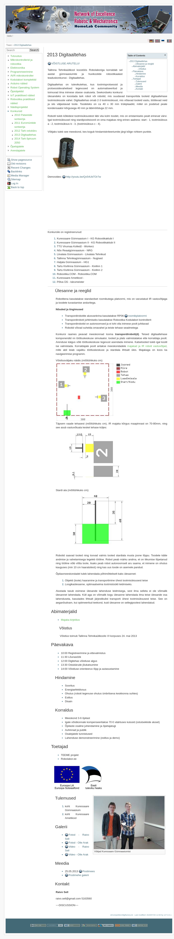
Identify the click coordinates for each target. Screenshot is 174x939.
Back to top (17, 187)
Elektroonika (17, 67)
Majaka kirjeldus (70, 619)
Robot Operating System (24, 87)
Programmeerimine (21, 71)
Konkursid (16, 111)
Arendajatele (17, 150)
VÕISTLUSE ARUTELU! (65, 63)
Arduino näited (18, 83)
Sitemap (16, 179)
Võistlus (142, 69)
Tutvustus (16, 56)
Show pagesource (21, 159)
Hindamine (141, 74)
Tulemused (141, 81)
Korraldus (140, 76)
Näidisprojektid (19, 107)
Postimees (89, 871)
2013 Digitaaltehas (22, 45)
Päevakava (138, 71)
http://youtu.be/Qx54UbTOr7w (83, 176)
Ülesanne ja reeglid (145, 64)
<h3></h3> (91, 205)
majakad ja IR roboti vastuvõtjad (147, 346)
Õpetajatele (17, 146)
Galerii (139, 84)
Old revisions (18, 163)
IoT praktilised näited (22, 95)
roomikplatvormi (137, 315)
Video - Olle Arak (78, 854)
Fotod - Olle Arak (78, 842)
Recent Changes (21, 167)
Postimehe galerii (79, 875)
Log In (14, 183)
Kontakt (139, 89)
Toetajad (137, 79)
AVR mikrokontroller (22, 75)
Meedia (139, 86)
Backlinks (16, 171)
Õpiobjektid (16, 91)
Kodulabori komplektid (23, 79)
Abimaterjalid (139, 66)
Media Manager (20, 175)
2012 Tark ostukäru (25, 130)
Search (34, 49)
